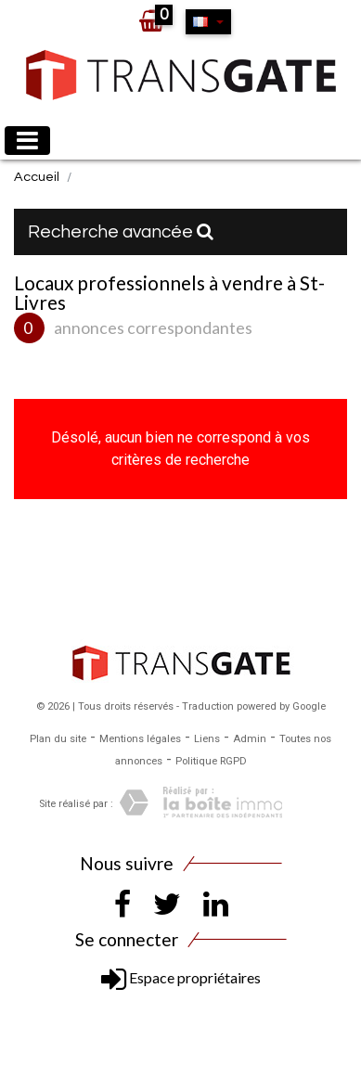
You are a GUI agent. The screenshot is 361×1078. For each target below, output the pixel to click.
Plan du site (58, 739)
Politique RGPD (211, 761)
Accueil (36, 177)
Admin (249, 739)
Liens (207, 739)
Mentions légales (140, 739)
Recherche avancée (120, 232)
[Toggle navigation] (27, 140)
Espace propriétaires (181, 977)
